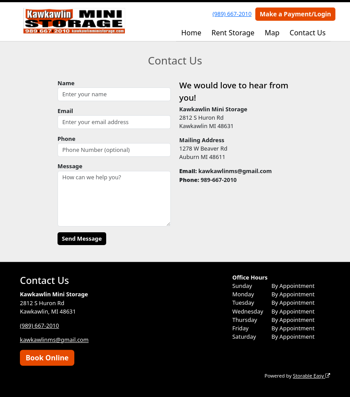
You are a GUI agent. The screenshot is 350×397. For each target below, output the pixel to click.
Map (272, 33)
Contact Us (308, 33)
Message (70, 166)
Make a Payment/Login (295, 14)
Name (66, 83)
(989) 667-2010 (231, 14)
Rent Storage (233, 33)
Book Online (47, 358)
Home (191, 33)
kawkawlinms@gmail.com (54, 340)
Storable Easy (311, 375)
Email (65, 111)
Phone (66, 139)
